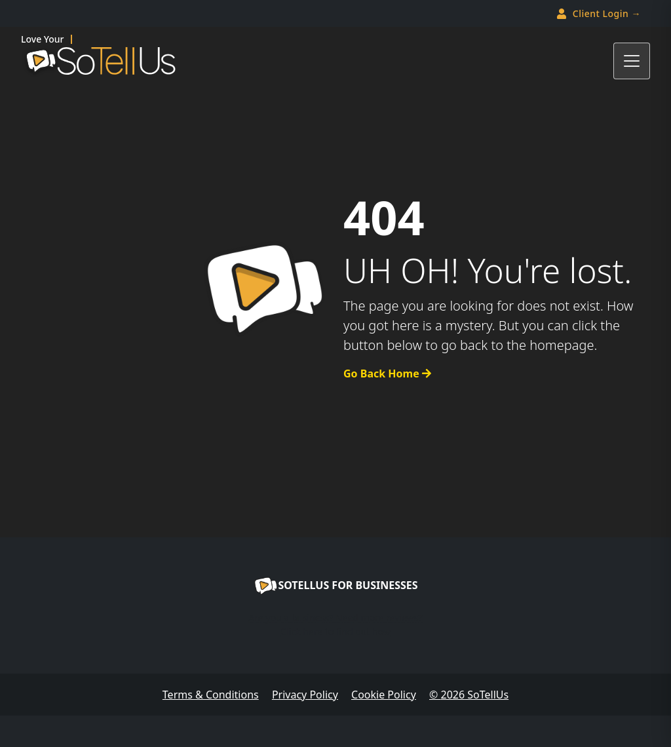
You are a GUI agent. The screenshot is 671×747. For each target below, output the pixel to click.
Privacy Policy (305, 694)
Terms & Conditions (211, 694)
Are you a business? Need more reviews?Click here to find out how (335, 624)
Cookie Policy (383, 694)
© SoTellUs (468, 694)
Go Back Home (387, 373)
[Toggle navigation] (631, 61)
